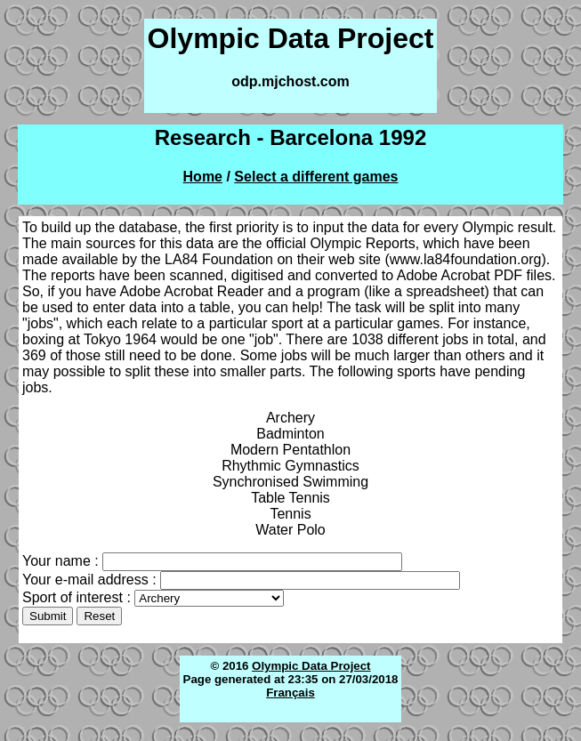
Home (202, 176)
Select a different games (316, 176)
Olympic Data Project (311, 666)
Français (290, 692)
